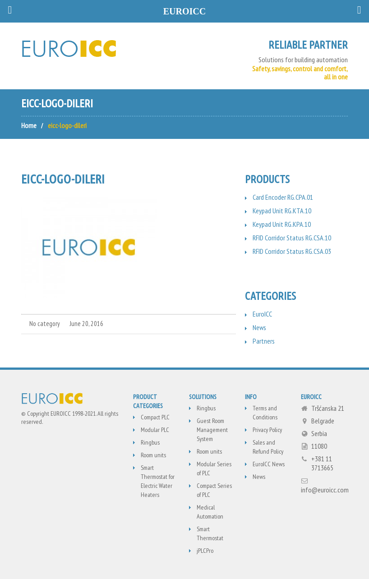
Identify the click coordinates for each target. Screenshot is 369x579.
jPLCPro (205, 551)
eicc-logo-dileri (63, 179)
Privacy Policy (267, 430)
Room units (153, 455)
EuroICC (262, 313)
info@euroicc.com (325, 489)
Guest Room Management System (212, 430)
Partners (264, 340)
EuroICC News (269, 464)
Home (29, 125)
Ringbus (150, 442)
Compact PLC (155, 417)
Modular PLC (155, 430)
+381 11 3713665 (322, 463)
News (259, 327)
